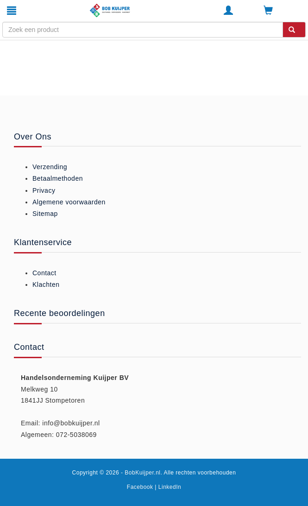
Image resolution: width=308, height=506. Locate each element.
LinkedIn (169, 487)
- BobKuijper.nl (141, 472)
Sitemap (45, 213)
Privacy (43, 190)
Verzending (49, 167)
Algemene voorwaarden (69, 202)
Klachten (45, 284)
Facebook (140, 487)
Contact (44, 273)
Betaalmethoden (57, 178)
